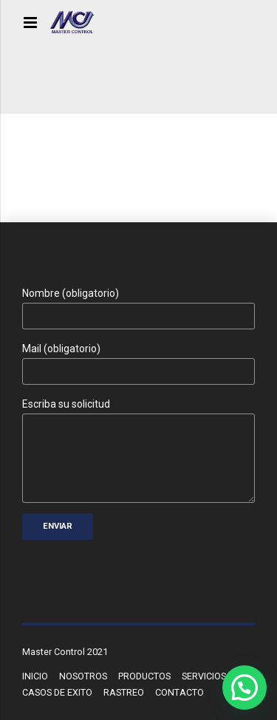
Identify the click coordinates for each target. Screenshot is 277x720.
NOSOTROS (83, 676)
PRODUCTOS (144, 676)
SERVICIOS (204, 676)
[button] (244, 687)
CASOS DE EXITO (57, 692)
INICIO (35, 676)
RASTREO (123, 692)
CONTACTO (179, 692)
